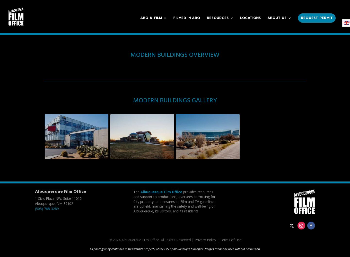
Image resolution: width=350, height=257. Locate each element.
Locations (250, 18)
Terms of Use (231, 240)
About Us (277, 18)
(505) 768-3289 (47, 208)
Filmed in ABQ (186, 18)
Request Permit (317, 17)
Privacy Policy (205, 240)
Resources (218, 18)
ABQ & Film (151, 18)
